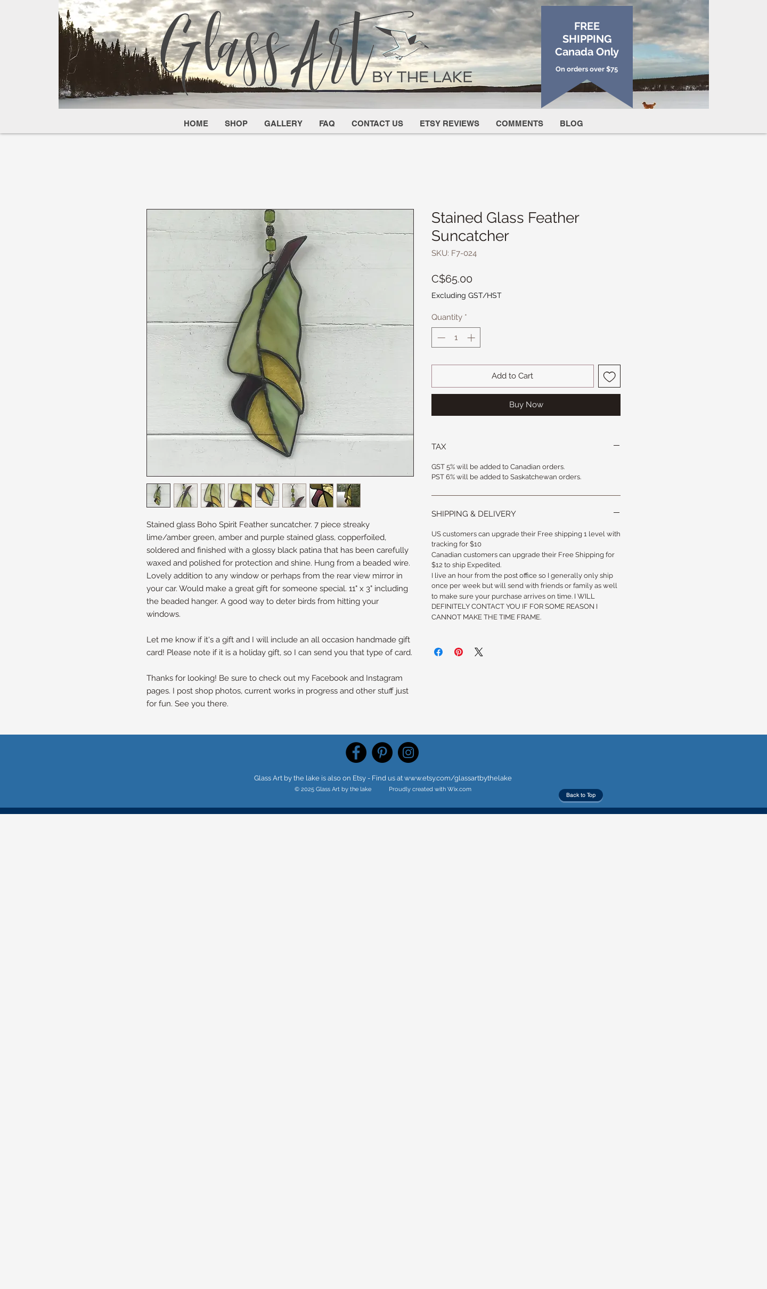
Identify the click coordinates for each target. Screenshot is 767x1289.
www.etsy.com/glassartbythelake (458, 778)
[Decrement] (440, 338)
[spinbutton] (456, 338)
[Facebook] (356, 752)
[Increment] (472, 338)
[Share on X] (478, 652)
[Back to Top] (581, 795)
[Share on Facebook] (438, 652)
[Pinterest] (382, 752)
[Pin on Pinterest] (458, 652)
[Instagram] (408, 752)
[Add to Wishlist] (609, 376)
